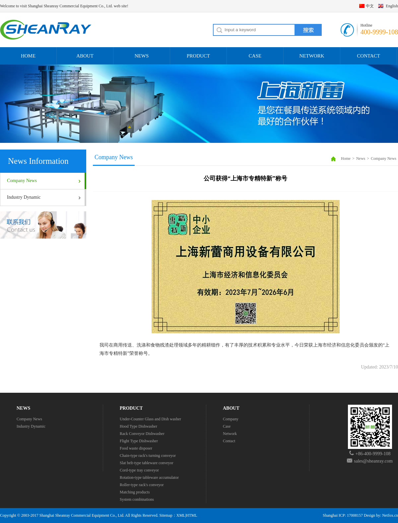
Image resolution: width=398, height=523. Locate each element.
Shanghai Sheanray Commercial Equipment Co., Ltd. (81, 515)
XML (180, 515)
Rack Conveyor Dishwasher (142, 433)
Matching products (135, 492)
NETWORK (311, 55)
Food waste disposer (136, 448)
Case (227, 426)
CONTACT (368, 55)
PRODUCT (198, 55)
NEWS (142, 55)
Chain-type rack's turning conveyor (148, 455)
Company (230, 419)
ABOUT (85, 55)
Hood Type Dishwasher (138, 426)
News (360, 158)
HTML (191, 515)
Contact (229, 441)
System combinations (137, 499)
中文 (370, 6)
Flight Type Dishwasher (139, 441)
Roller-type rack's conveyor (142, 484)
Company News (22, 180)
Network (230, 433)
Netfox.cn (390, 515)
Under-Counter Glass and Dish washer (150, 419)
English (392, 6)
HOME (28, 55)
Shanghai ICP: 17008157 (343, 515)
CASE (255, 55)
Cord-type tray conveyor (139, 470)
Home (346, 158)
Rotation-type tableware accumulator (149, 477)
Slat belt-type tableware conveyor (146, 463)
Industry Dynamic (23, 197)
